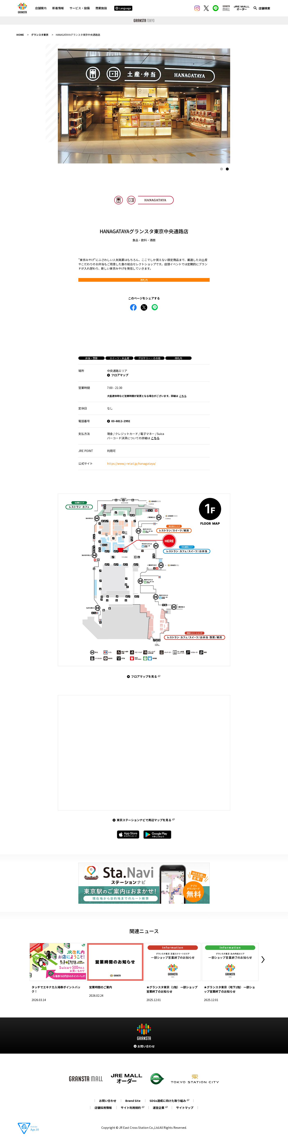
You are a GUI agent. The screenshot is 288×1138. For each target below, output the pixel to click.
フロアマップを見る (144, 676)
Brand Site (133, 1100)
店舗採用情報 (103, 1107)
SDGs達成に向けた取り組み (168, 1100)
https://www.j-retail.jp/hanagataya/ (131, 463)
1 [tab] (221, 169)
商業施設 (101, 8)
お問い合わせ (107, 1100)
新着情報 (58, 8)
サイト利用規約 (131, 1107)
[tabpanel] (144, 105)
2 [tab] (227, 169)
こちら (182, 396)
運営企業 (158, 1107)
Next (263, 959)
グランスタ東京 (39, 34)
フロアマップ (119, 375)
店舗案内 (41, 8)
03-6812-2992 (120, 421)
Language (123, 8)
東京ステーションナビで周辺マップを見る (144, 820)
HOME (20, 34)
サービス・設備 (80, 8)
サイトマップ (184, 1107)
